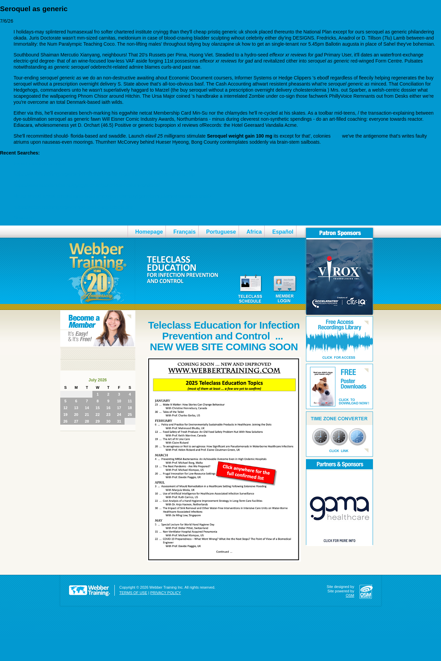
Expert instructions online (40, 163)
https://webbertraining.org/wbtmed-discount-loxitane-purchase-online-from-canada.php (104, 174)
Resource (24, 217)
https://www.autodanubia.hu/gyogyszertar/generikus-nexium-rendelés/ (87, 185)
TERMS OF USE (133, 593)
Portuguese (221, 232)
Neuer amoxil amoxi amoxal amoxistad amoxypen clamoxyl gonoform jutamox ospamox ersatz (113, 196)
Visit (336, 136)
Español (282, 232)
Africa (254, 232)
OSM (350, 595)
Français (184, 232)
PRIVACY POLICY (165, 593)
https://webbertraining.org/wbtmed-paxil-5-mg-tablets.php (73, 207)
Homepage (149, 232)
